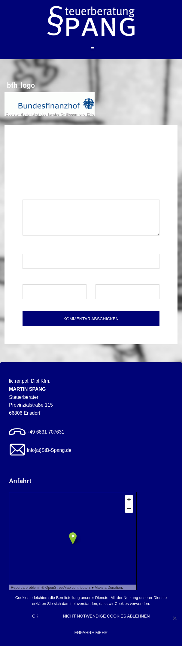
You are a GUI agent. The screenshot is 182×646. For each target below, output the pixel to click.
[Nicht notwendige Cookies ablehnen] (174, 618)
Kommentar (36, 193)
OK (35, 616)
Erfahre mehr (91, 632)
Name (30, 247)
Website (104, 278)
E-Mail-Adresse (41, 278)
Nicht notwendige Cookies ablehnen (106, 616)
